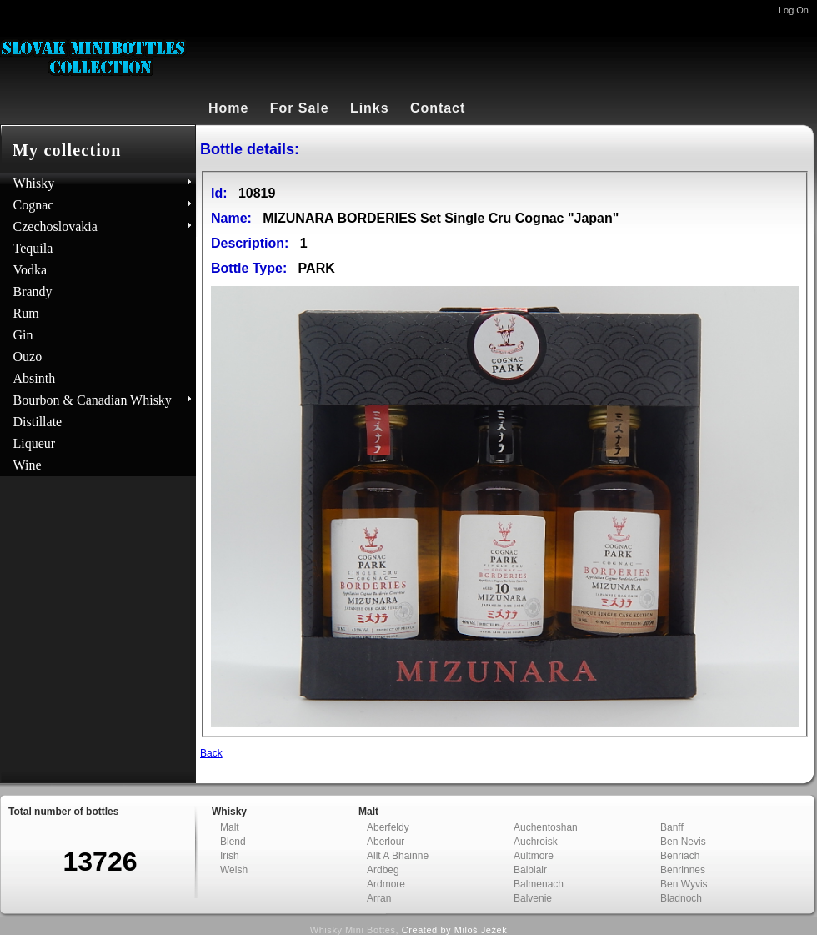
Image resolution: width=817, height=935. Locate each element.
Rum (26, 313)
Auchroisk (536, 841)
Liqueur (34, 443)
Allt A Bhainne (398, 856)
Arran (379, 898)
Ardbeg (383, 870)
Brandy (33, 291)
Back (211, 753)
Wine (27, 465)
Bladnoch (681, 898)
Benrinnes (682, 870)
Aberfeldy (388, 827)
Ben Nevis (683, 841)
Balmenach (539, 884)
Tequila (33, 248)
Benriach (679, 856)
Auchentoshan (546, 827)
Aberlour (385, 841)
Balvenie (533, 898)
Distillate (38, 422)
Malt (229, 827)
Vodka (30, 270)
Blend (233, 841)
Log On (794, 10)
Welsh (234, 870)
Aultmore (534, 856)
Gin (23, 335)
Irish (229, 856)
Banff (672, 827)
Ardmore (386, 884)
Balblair (530, 870)
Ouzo (28, 356)
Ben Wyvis (684, 884)
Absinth (34, 378)
